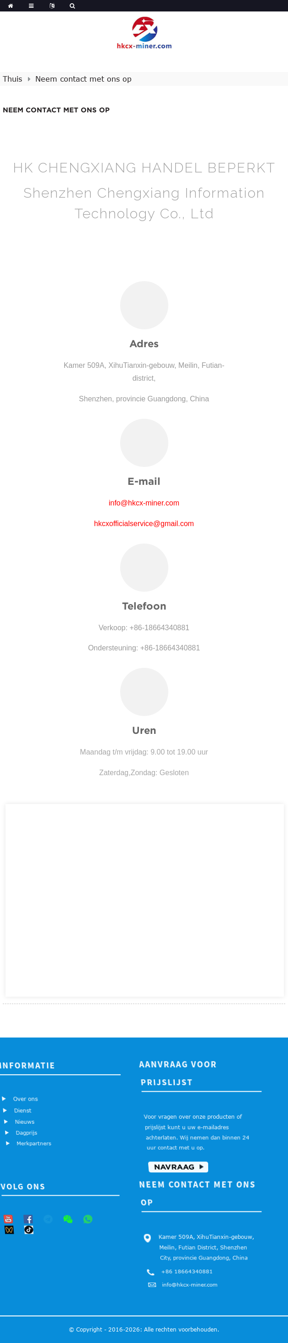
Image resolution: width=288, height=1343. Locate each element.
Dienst (23, 1110)
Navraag (173, 1168)
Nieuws (24, 1122)
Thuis (12, 79)
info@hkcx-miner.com (189, 1285)
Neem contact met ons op (83, 79)
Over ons (25, 1098)
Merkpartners (33, 1144)
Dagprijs (26, 1133)
